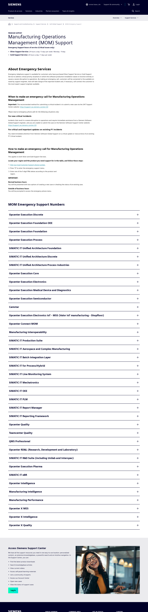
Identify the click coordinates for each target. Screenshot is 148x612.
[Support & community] (113, 4)
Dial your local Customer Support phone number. (27, 165)
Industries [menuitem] (39, 11)
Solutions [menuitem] (28, 11)
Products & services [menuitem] (15, 11)
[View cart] (129, 4)
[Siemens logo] (14, 4)
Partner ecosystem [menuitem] (52, 11)
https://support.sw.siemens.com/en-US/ (34, 107)
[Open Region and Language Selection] (93, 4)
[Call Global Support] (56, 24)
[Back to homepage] (9, 24)
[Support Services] (41, 24)
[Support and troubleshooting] (23, 24)
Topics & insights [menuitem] (68, 11)
